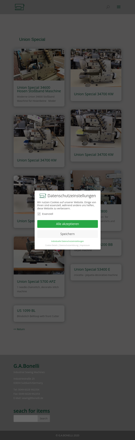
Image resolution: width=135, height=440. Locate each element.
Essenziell (45, 214)
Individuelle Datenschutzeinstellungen (67, 241)
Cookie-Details (51, 245)
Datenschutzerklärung (68, 245)
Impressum (85, 245)
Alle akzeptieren (67, 224)
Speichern (67, 234)
